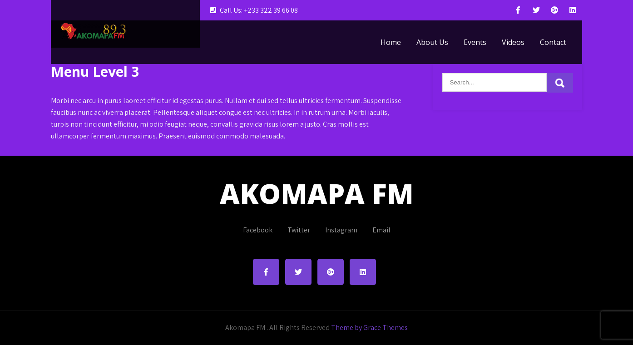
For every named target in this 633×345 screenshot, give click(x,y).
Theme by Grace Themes (369, 327)
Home (391, 42)
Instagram (341, 230)
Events (475, 42)
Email (381, 230)
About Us (432, 42)
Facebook (257, 230)
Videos (513, 42)
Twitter (298, 230)
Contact (553, 42)
